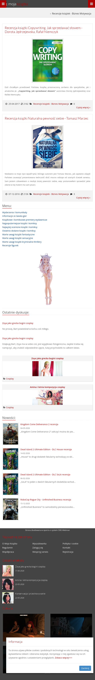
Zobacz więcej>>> (63, 657)
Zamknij (85, 668)
